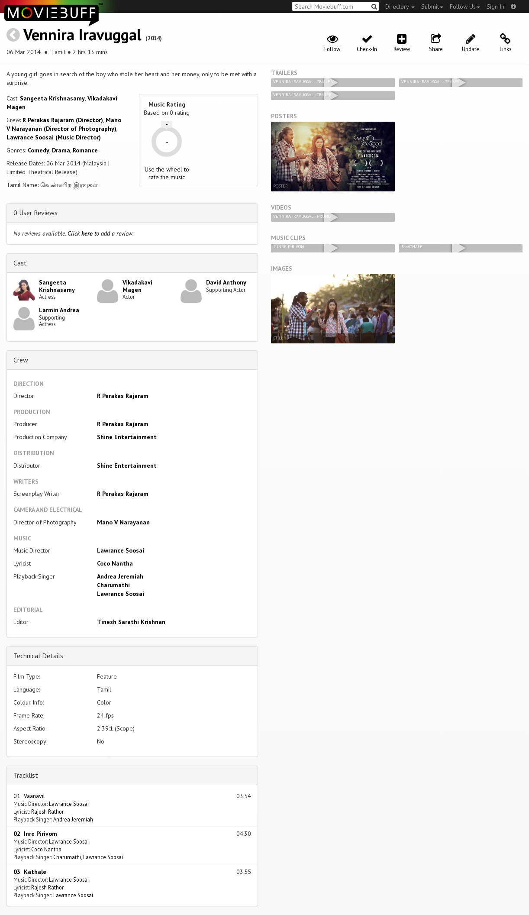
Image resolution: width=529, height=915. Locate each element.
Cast (20, 263)
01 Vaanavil (29, 796)
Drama (61, 150)
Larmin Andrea (59, 310)
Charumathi (113, 585)
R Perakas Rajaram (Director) (63, 120)
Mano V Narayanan (123, 522)
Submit (432, 6)
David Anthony (226, 282)
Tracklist (25, 775)
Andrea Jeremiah (120, 576)
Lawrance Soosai (120, 550)
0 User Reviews (35, 212)
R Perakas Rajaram (122, 396)
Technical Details (38, 655)
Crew (20, 360)
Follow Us (465, 6)
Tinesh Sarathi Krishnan (131, 622)
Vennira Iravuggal (82, 34)
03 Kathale (29, 872)
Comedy (38, 150)
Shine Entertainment (127, 437)
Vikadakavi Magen (137, 286)
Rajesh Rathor (47, 811)
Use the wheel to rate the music (167, 173)
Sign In (495, 6)
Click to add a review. (101, 233)
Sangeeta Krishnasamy (52, 98)
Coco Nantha (115, 563)
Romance (85, 150)
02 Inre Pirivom (35, 833)
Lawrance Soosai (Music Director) (53, 137)
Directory (400, 6)
